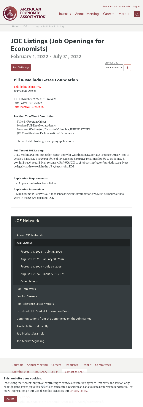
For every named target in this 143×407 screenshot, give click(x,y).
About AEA (125, 6)
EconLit (86, 365)
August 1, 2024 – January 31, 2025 (42, 274)
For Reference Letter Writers (35, 304)
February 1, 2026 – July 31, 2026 (41, 252)
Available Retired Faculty (33, 326)
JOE (25, 26)
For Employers (26, 289)
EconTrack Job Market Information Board (43, 311)
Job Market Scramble (30, 333)
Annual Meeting (87, 14)
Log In (136, 6)
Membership (110, 6)
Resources (71, 365)
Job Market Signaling (30, 341)
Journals (65, 14)
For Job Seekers (27, 296)
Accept (10, 398)
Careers (108, 14)
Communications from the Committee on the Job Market (54, 319)
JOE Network (27, 221)
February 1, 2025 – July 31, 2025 (41, 266)
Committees (103, 365)
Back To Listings (21, 67)
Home (15, 26)
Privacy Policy (78, 391)
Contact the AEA (74, 371)
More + (123, 14)
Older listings (29, 281)
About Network (30, 235)
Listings (35, 26)
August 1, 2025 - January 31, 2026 (42, 259)
